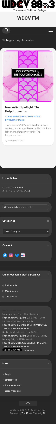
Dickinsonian (11, 285)
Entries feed (11, 380)
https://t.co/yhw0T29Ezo (14, 343)
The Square (11, 296)
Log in (8, 374)
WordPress (27, 413)
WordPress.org (13, 391)
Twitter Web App (21, 328)
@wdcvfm (29, 350)
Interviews (11, 120)
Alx (44, 413)
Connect (19, 187)
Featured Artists (31, 116)
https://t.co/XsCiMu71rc (14, 325)
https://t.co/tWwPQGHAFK (15, 318)
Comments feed (13, 385)
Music (21, 120)
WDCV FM (28, 18)
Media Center (12, 291)
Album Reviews (13, 116)
